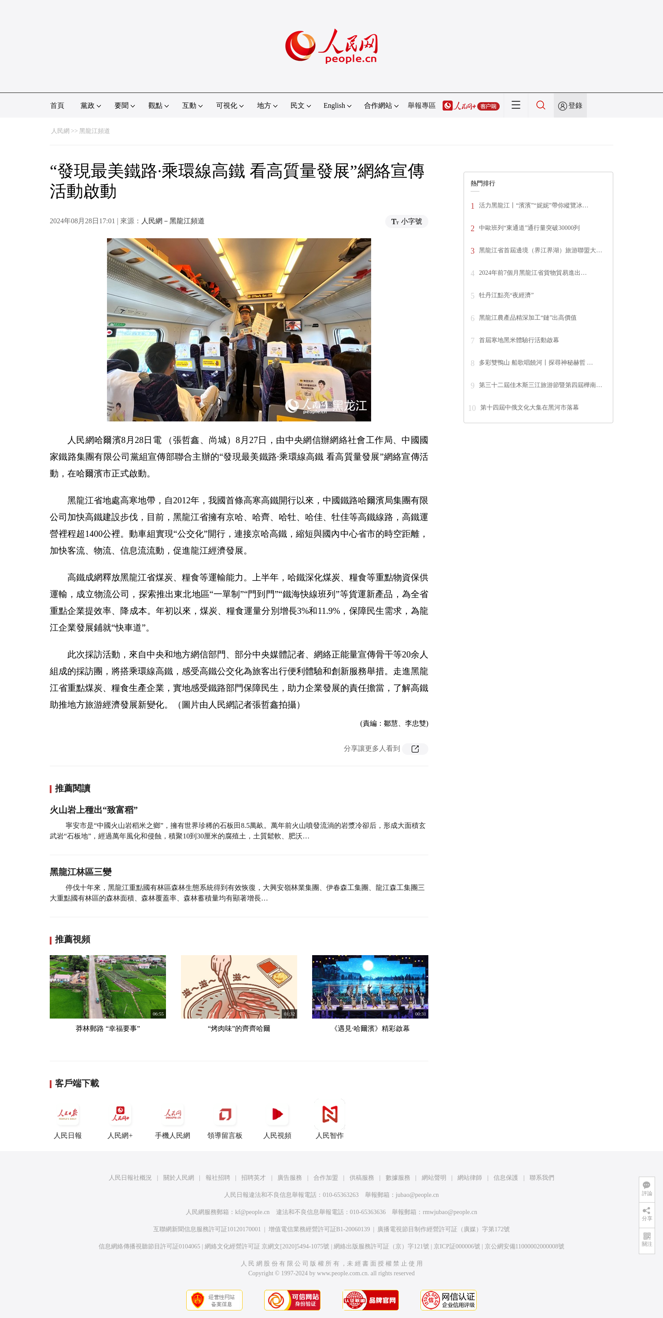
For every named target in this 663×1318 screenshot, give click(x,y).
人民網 (60, 131)
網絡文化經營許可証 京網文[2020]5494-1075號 (267, 1246)
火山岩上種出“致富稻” (94, 810)
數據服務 (398, 1177)
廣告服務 (289, 1177)
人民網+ (120, 1119)
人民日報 (67, 1119)
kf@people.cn (252, 1212)
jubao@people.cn (417, 1195)
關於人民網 (178, 1177)
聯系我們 (542, 1177)
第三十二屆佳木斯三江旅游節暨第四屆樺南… (540, 385)
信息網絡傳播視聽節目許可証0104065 (149, 1246)
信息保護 (506, 1177)
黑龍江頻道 (94, 131)
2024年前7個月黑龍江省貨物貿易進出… (533, 273)
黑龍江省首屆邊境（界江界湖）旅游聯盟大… (540, 250)
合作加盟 (325, 1177)
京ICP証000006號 (457, 1246)
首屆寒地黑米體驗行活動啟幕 (519, 340)
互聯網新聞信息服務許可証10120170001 (207, 1229)
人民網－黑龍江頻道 (173, 221)
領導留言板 (225, 1119)
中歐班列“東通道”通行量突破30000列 (529, 228)
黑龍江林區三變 (80, 872)
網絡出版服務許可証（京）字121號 (381, 1246)
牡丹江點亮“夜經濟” (506, 295)
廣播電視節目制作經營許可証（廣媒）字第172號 (443, 1229)
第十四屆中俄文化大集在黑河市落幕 (529, 407)
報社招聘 (218, 1177)
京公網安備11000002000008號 (524, 1246)
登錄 (575, 105)
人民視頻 (277, 1119)
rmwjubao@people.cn (450, 1212)
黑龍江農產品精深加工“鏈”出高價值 (528, 317)
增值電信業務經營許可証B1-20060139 (319, 1229)
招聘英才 (253, 1177)
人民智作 (329, 1119)
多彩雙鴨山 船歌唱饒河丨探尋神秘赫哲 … (536, 362)
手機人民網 (172, 1119)
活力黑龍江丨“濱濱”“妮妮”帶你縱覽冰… (534, 205)
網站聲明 (434, 1177)
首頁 (57, 105)
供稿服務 (362, 1177)
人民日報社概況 (130, 1177)
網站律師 (469, 1177)
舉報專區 (422, 105)
